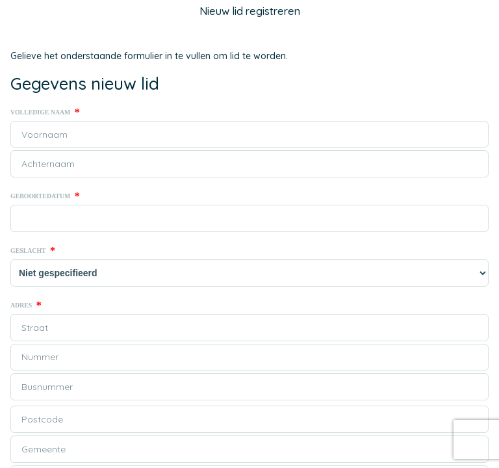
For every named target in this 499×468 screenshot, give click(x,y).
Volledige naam (45, 112)
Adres (26, 305)
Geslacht (32, 251)
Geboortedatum (45, 196)
